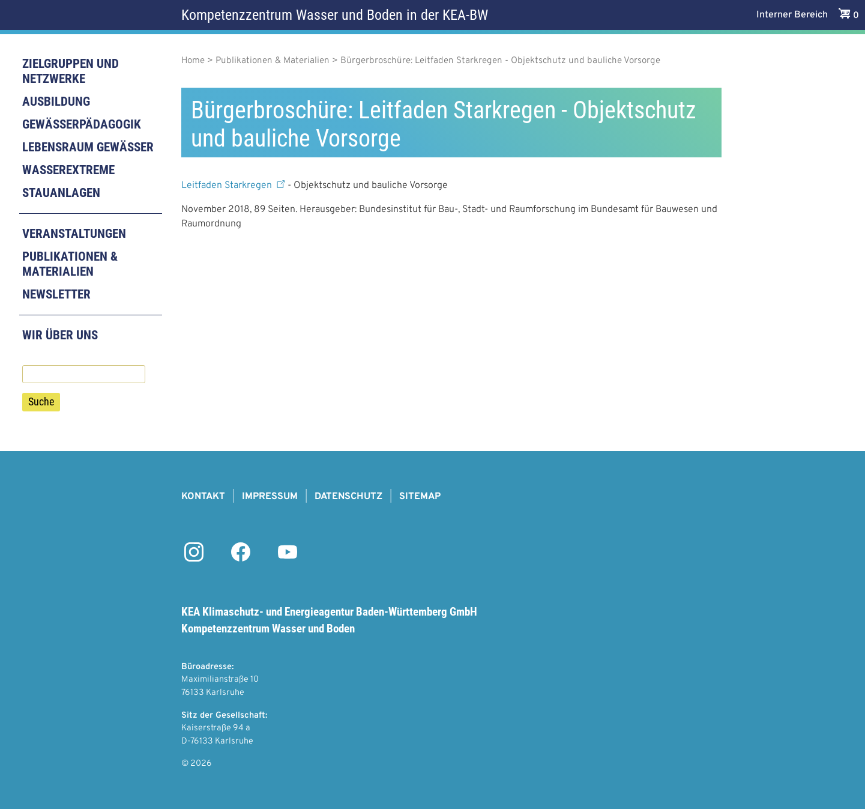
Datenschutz (348, 497)
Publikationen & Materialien (70, 264)
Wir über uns (60, 335)
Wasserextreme (68, 170)
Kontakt (203, 497)
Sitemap (420, 497)
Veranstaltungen (74, 233)
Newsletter (56, 294)
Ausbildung (56, 101)
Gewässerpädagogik (81, 124)
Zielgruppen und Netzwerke (70, 71)
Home (193, 61)
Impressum (270, 497)
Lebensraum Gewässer (88, 147)
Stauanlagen (61, 193)
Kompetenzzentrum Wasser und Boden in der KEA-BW (334, 15)
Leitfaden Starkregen (234, 186)
